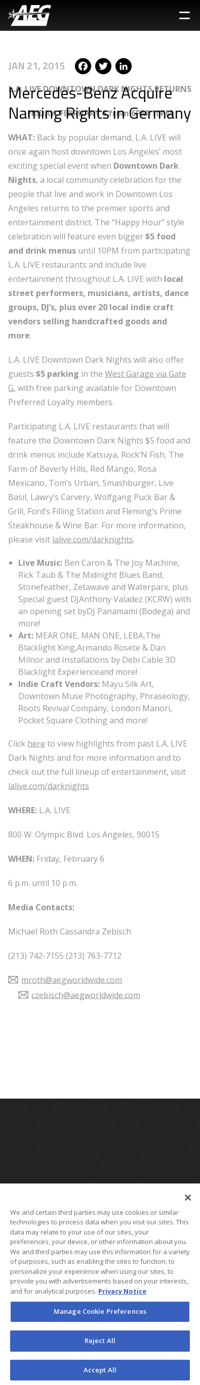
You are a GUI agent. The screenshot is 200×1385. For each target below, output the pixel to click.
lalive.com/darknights (92, 517)
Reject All (100, 1344)
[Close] (188, 1201)
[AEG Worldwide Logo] (29, 15)
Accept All (100, 1373)
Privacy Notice (122, 1294)
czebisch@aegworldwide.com (85, 973)
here (36, 721)
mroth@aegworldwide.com (71, 958)
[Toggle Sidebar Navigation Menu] (184, 15)
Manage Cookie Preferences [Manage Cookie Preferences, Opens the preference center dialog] (100, 1314)
